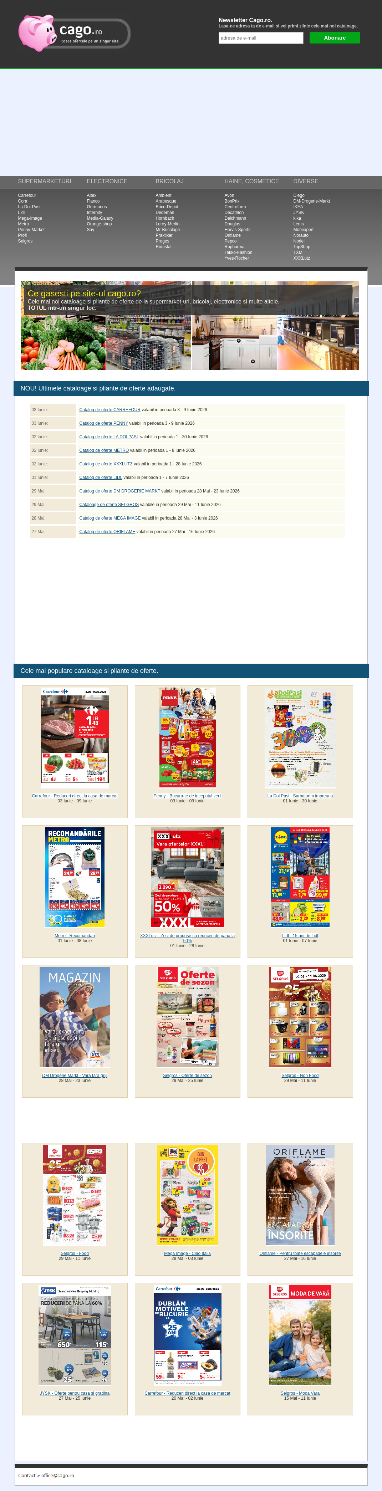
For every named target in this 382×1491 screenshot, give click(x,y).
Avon (229, 195)
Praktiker (164, 235)
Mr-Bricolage (168, 229)
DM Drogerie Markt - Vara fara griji (74, 1075)
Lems (299, 223)
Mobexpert (304, 229)
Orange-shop (99, 223)
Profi (22, 235)
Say (91, 229)
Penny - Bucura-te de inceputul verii (187, 795)
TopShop (302, 246)
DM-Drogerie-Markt (312, 201)
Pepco (231, 241)
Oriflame (233, 235)
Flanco (93, 201)
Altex (92, 195)
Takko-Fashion (239, 252)
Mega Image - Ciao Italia (187, 1253)
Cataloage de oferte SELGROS (109, 504)
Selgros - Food (75, 1253)
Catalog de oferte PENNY (104, 423)
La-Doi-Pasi (29, 206)
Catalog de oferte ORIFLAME (108, 531)
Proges (162, 241)
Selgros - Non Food (300, 1075)
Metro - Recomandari (75, 935)
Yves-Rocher (237, 258)
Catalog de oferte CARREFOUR (110, 409)
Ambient (164, 195)
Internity (94, 212)
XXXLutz (302, 258)
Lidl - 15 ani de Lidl (300, 935)
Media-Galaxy (100, 218)
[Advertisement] (191, 123)
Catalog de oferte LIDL (101, 477)
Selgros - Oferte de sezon (187, 1075)
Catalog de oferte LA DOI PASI (109, 436)
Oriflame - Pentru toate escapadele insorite (300, 1253)
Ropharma (235, 246)
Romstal (164, 246)
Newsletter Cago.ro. (291, 23)
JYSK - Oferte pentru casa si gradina (74, 1393)
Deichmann (235, 218)
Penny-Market (31, 229)
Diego (299, 195)
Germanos (97, 206)
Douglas (232, 223)
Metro (23, 223)
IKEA (298, 206)
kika (297, 218)
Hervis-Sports (238, 229)
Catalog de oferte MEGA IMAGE (110, 518)
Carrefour (27, 195)
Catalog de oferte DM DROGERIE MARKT (120, 491)
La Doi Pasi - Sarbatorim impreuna (300, 795)
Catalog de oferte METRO (104, 450)
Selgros (25, 241)
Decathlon (234, 212)
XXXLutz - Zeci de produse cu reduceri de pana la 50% (187, 938)
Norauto (301, 235)
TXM (298, 252)
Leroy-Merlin (168, 223)
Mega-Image (30, 218)
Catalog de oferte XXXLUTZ (106, 463)
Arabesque (166, 201)
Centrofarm (235, 206)
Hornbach (165, 218)
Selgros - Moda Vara (300, 1393)
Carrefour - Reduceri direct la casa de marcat (74, 795)
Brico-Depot (167, 206)
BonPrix (232, 201)
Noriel (299, 241)
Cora (22, 201)
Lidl (21, 212)
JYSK (299, 212)
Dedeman (165, 212)
